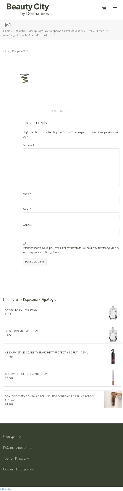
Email (26, 209)
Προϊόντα (19, 30)
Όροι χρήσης (12, 437)
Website (27, 225)
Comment (28, 145)
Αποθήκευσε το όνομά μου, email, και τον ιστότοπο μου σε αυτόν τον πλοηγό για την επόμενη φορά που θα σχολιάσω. (71, 250)
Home (6, 30)
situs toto (5, 488)
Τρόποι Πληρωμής (16, 458)
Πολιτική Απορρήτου (17, 447)
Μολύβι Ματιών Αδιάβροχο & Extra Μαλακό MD (56, 30)
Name (26, 193)
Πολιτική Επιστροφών (18, 469)
